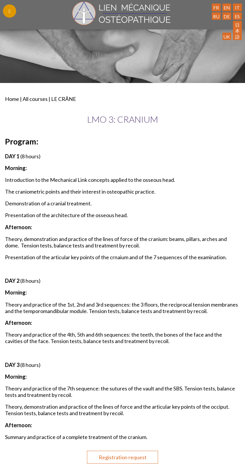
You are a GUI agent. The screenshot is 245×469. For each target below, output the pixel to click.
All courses (35, 99)
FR (216, 7)
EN (227, 7)
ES (237, 16)
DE (227, 16)
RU (216, 16)
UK (226, 36)
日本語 (237, 30)
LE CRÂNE (63, 99)
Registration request (123, 457)
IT (237, 7)
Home (12, 99)
